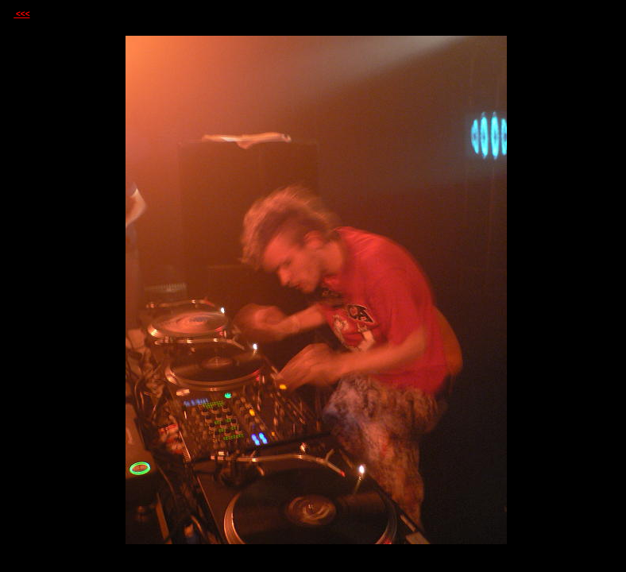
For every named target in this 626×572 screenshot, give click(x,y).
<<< (21, 14)
